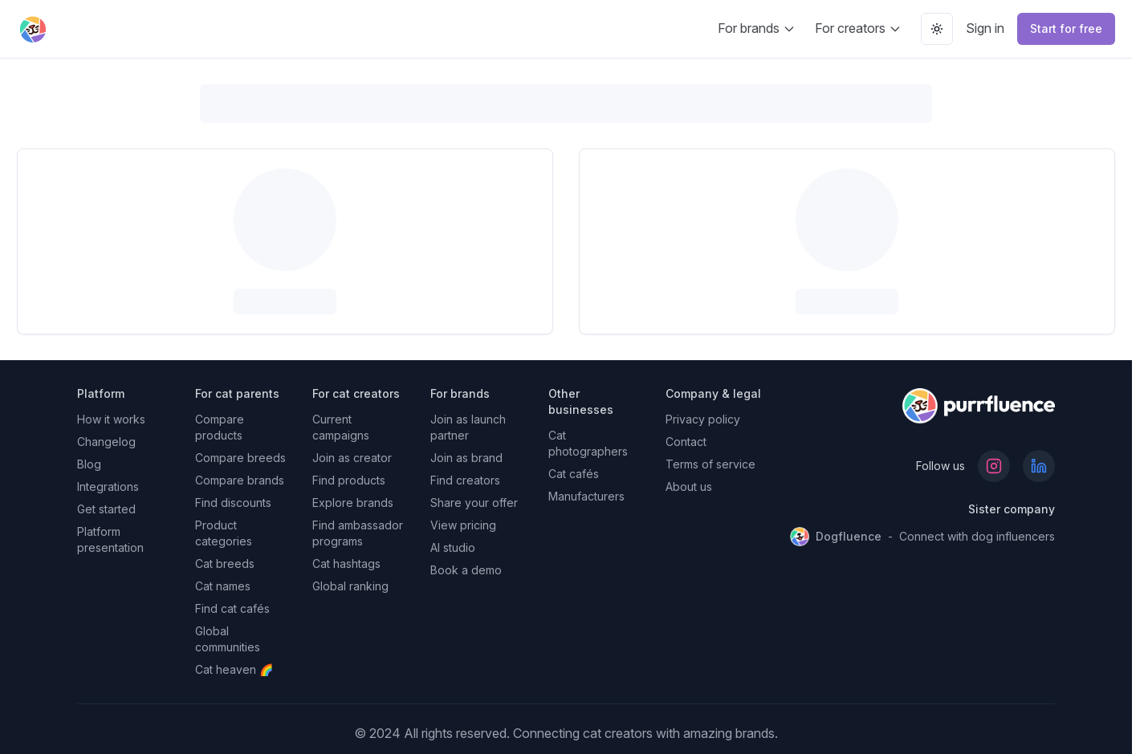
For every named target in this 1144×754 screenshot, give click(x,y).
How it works (111, 419)
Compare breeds (240, 457)
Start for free (1066, 28)
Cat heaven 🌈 (234, 669)
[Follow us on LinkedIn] (1039, 466)
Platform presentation (110, 539)
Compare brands (239, 480)
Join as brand (466, 457)
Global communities (227, 639)
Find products (348, 480)
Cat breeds (224, 563)
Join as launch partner (468, 427)
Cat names (222, 586)
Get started (106, 509)
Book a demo (466, 570)
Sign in (985, 28)
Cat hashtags (346, 563)
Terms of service (710, 464)
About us (689, 486)
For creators (858, 28)
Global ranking (350, 586)
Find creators (465, 480)
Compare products (219, 427)
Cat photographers (588, 443)
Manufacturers (586, 496)
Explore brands (352, 502)
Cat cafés (573, 473)
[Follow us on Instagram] (994, 466)
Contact (686, 441)
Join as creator (352, 457)
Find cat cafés (232, 608)
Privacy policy (703, 419)
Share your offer (474, 502)
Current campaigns (340, 427)
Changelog (106, 441)
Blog (89, 464)
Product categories (223, 533)
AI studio (452, 547)
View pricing (463, 525)
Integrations (108, 486)
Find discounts (233, 502)
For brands (757, 28)
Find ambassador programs (357, 533)
